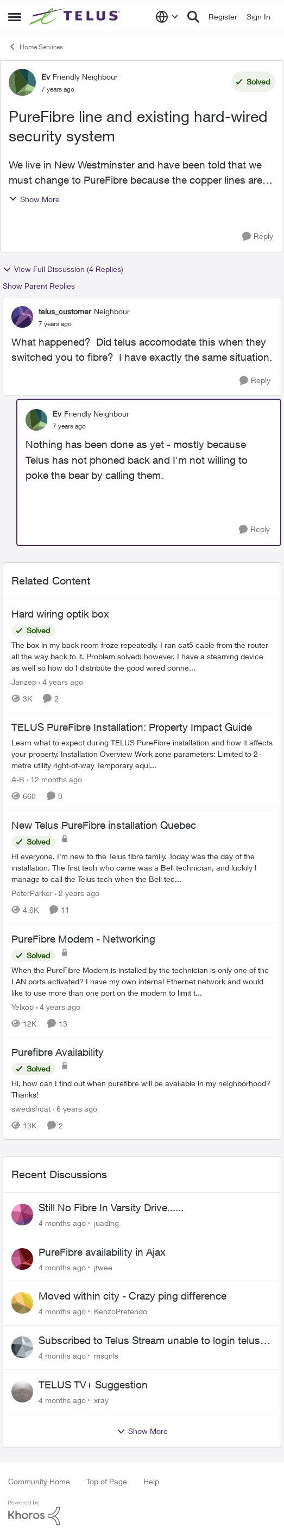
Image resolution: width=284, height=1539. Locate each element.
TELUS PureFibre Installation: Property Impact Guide (131, 727)
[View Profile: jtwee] (22, 1259)
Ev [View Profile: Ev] (45, 76)
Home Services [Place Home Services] (35, 46)
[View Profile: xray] (22, 1391)
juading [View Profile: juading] (106, 1223)
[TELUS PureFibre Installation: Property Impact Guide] (142, 754)
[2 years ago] (77, 893)
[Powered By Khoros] (142, 1513)
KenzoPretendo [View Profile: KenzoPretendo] (120, 1311)
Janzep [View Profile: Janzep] (23, 681)
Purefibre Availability (57, 1052)
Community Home (39, 1481)
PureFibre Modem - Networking (83, 939)
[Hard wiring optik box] (142, 656)
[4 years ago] (61, 681)
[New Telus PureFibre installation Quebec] (142, 867)
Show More (34, 199)
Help (151, 1481)
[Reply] (257, 236)
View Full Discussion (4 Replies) (63, 269)
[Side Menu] (15, 17)
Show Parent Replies (39, 285)
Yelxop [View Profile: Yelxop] (22, 1006)
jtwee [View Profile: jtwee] (103, 1266)
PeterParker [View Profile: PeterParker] (32, 893)
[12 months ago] (54, 779)
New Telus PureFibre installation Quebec (103, 825)
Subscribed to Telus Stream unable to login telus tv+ (149, 1340)
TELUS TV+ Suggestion (93, 1385)
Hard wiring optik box (60, 614)
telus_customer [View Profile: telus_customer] (65, 311)
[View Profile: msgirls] (22, 1347)
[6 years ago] (75, 1108)
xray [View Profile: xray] (101, 1400)
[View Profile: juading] (22, 1214)
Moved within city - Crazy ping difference (132, 1296)
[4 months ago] (62, 1223)
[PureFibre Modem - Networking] (142, 981)
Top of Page (106, 1481)
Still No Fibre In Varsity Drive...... (111, 1207)
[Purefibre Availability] (142, 1088)
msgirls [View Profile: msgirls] (106, 1355)
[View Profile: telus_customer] (22, 317)
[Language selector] (167, 17)
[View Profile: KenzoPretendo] (22, 1303)
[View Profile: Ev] (22, 82)
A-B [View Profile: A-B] (17, 779)
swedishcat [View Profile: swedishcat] (31, 1108)
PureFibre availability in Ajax (102, 1252)
